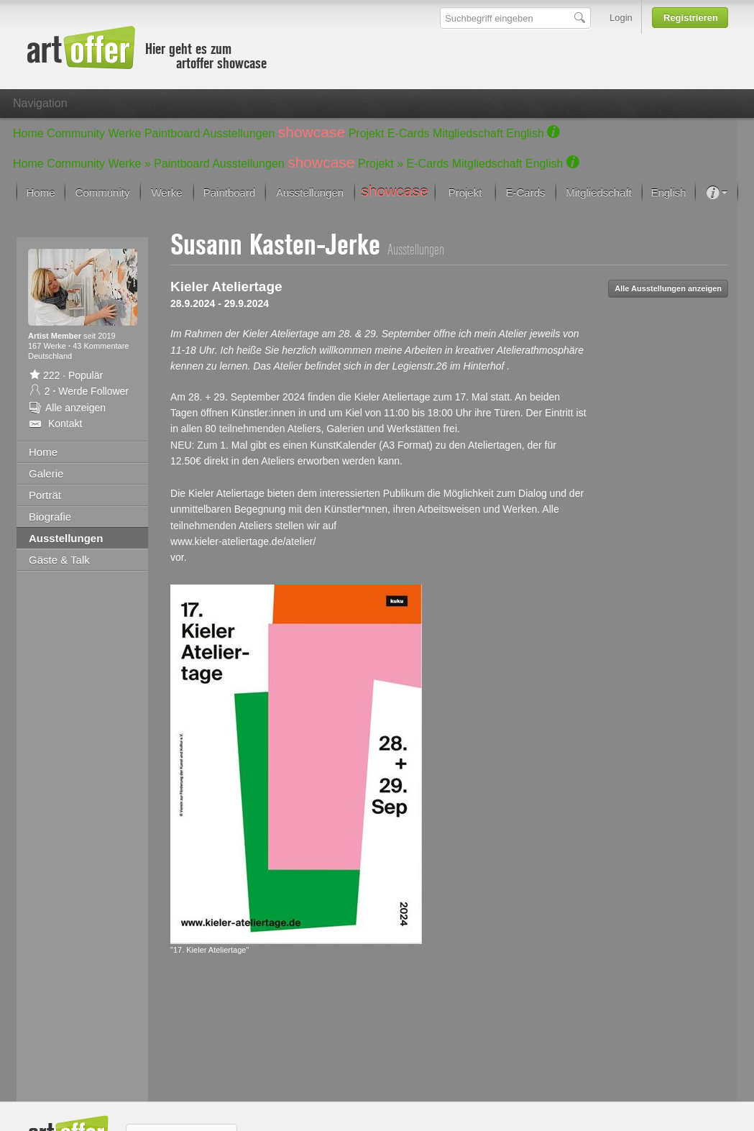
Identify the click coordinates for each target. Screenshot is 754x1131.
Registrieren (690, 17)
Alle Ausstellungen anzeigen (668, 288)
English (524, 133)
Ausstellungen (239, 133)
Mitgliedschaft (468, 133)
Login (621, 17)
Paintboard (172, 133)
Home (28, 133)
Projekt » (380, 163)
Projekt (367, 133)
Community (76, 133)
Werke (125, 133)
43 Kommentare (101, 346)
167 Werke (48, 346)
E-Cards (408, 133)
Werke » (130, 163)
